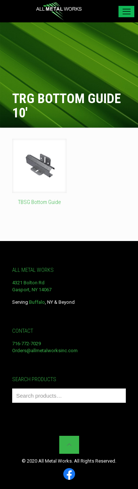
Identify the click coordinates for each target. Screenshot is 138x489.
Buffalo (37, 302)
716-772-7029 (26, 343)
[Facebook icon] (69, 474)
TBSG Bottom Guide (39, 202)
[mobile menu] (126, 11)
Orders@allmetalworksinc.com (45, 350)
